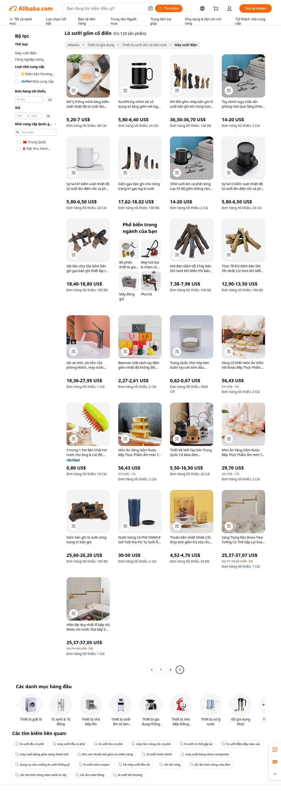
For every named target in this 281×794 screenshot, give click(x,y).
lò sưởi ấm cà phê (108, 744)
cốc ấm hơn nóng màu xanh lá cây (41, 775)
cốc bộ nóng (170, 765)
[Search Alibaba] (105, 8)
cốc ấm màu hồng (89, 775)
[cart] (216, 9)
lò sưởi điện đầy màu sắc (241, 744)
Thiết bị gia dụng (100, 45)
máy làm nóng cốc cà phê (151, 744)
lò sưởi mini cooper (94, 765)
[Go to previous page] (152, 669)
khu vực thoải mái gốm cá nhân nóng (105, 754)
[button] (150, 8)
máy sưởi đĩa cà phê (69, 744)
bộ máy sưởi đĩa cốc (134, 765)
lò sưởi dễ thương (127, 775)
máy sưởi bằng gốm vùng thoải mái (42, 754)
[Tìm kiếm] (168, 8)
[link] (275, 749)
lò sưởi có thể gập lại (196, 744)
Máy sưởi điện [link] (186, 45)
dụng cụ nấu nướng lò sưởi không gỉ (42, 765)
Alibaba (73, 45)
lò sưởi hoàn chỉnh (157, 754)
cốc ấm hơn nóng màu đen (210, 765)
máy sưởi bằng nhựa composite (205, 754)
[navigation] (35, 352)
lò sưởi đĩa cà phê (29, 744)
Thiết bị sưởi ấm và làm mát (144, 45)
